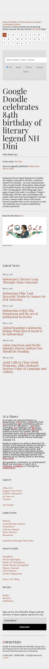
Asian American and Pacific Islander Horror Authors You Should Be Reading (22, 348)
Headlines (13, 22)
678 (17, 421)
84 (37, 431)
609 (34, 427)
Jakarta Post (34, 166)
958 (29, 421)
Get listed (36, 29)
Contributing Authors (11, 24)
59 (25, 433)
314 (4, 423)
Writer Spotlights (12, 559)
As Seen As (8, 496)
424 (32, 425)
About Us (8, 488)
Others (25, 71)
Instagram (18, 466)
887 (20, 423)
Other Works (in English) (15, 565)
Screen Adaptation (12, 573)
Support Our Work (12, 491)
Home (5, 22)
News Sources (10, 532)
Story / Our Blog (11, 579)
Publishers (8, 601)
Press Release (10, 571)
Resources (8, 535)
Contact (7, 499)
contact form (9, 467)
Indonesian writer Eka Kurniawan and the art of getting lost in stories (20, 313)
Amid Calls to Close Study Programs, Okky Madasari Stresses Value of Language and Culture (24, 367)
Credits (6, 657)
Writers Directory (26, 22)
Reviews (7, 598)
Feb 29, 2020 (8, 169)
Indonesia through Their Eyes (18, 540)
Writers (27, 67)
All (4, 35)
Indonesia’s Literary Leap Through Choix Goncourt (20, 280)
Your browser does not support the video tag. (24, 393)
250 (15, 427)
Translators (9, 526)
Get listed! (8, 505)
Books (38, 22)
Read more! (8, 458)
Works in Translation (14, 562)
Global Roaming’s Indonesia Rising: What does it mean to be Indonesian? (22, 331)
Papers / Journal (11, 568)
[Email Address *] (24, 620)
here (21, 216)
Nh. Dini (18, 161)
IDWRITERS (24, 6)
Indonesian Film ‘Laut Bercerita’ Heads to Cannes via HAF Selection (24, 296)
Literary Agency (11, 529)
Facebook (7, 466)
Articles (38, 67)
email (19, 464)
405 (33, 429)
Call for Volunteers (12, 493)
